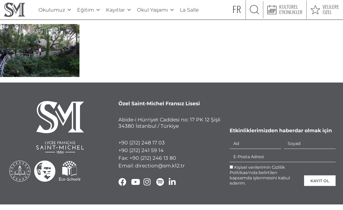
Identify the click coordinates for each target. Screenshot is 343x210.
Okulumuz (55, 9)
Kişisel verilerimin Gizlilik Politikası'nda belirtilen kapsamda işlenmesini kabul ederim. (260, 175)
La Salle (189, 9)
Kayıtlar (119, 9)
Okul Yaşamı (156, 9)
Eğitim (89, 9)
